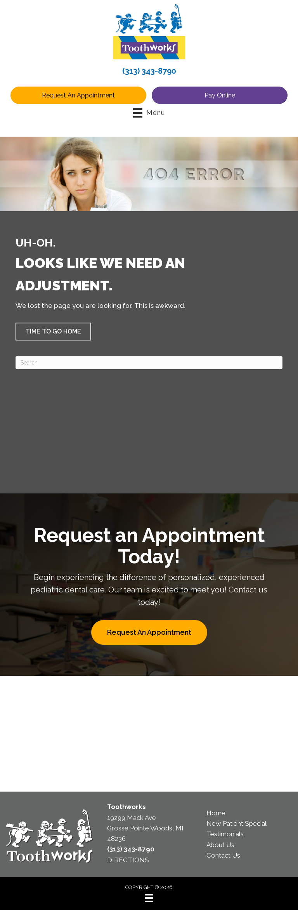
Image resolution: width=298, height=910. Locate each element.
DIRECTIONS (128, 860)
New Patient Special (236, 823)
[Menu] (149, 898)
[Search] (149, 362)
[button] (53, 331)
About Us (220, 845)
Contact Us (223, 855)
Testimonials (225, 834)
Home (215, 813)
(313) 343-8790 (149, 71)
